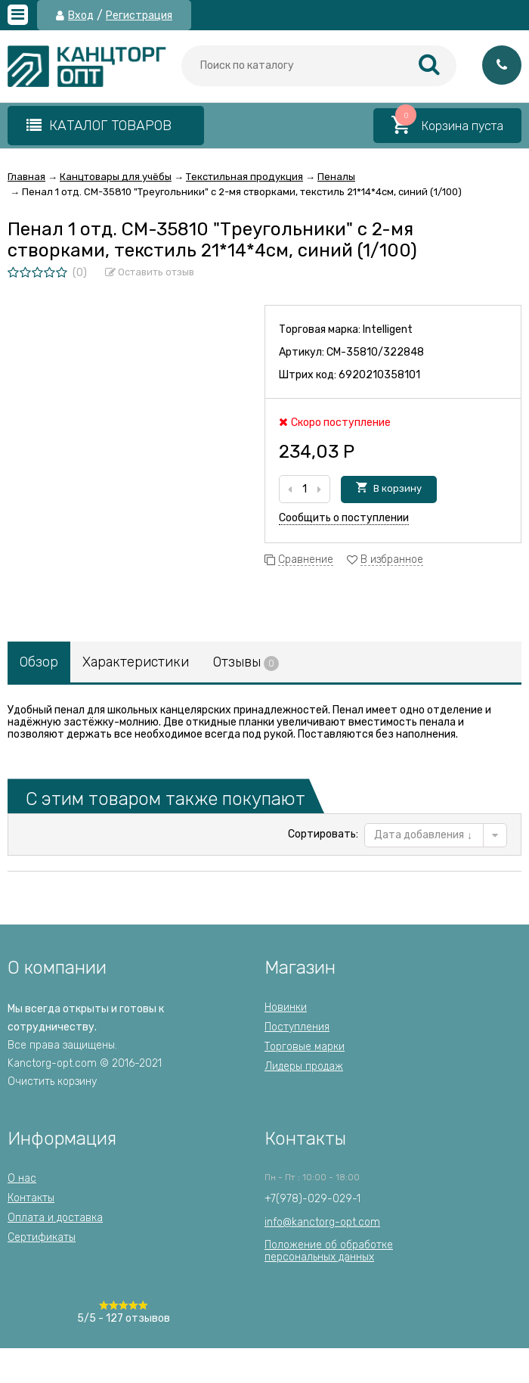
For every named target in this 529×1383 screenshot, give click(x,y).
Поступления (296, 1027)
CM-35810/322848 (375, 352)
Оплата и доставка (55, 1217)
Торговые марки (304, 1046)
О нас (22, 1178)
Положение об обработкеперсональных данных (328, 1250)
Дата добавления (423, 834)
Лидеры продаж (303, 1066)
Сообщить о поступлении (344, 517)
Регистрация (139, 16)
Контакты (31, 1198)
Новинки (285, 1007)
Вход (81, 16)
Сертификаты (42, 1237)
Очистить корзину (52, 1081)
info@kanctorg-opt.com (322, 1222)
